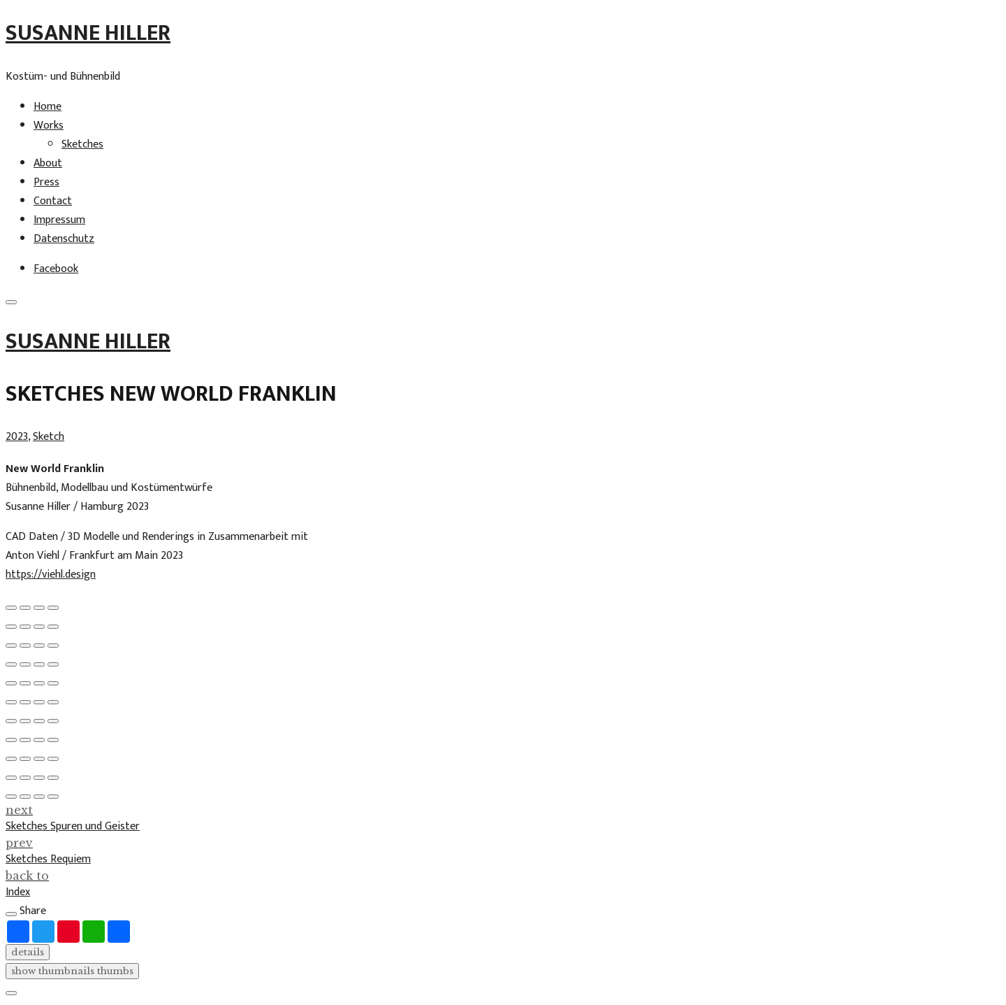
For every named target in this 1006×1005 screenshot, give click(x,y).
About (48, 163)
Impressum (59, 220)
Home (47, 106)
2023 (17, 436)
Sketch (48, 436)
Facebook (56, 268)
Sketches (82, 144)
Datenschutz (64, 238)
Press (46, 182)
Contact (53, 201)
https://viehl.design (51, 574)
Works (49, 125)
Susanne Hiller (88, 33)
